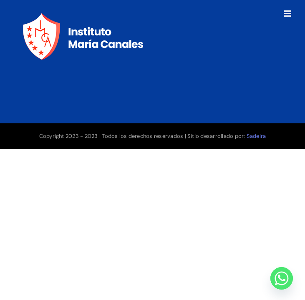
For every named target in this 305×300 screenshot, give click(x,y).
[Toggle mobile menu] (288, 13)
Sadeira (256, 136)
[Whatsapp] (281, 278)
